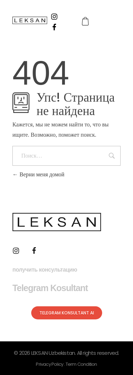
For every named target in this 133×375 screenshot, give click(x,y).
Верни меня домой (38, 174)
